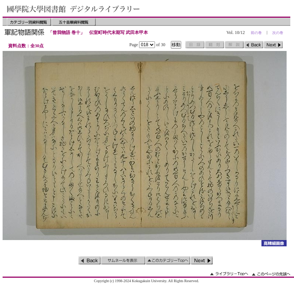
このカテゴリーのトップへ (168, 260)
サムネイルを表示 (123, 260)
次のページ (273, 44)
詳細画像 (274, 243)
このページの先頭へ (271, 274)
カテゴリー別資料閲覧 (29, 22)
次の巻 (277, 33)
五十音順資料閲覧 (73, 22)
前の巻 (256, 33)
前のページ (253, 44)
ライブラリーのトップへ (229, 274)
